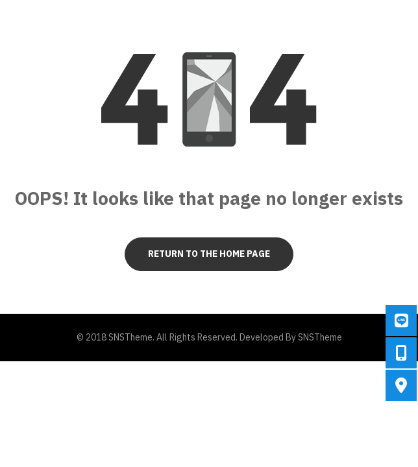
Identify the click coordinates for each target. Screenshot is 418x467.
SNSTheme (320, 337)
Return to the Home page (209, 253)
